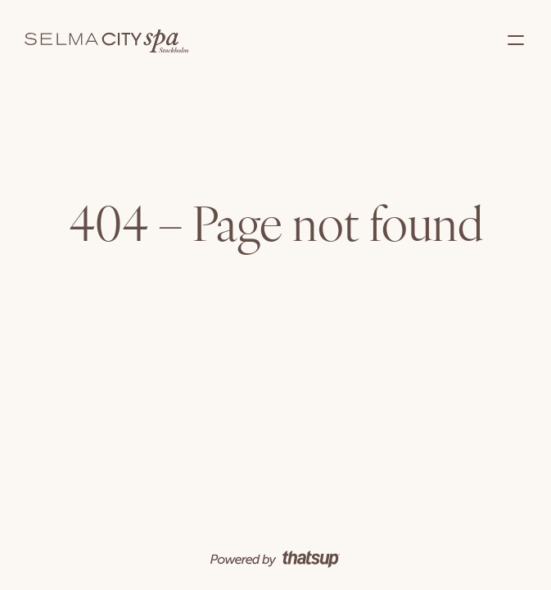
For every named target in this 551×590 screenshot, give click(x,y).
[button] (515, 41)
